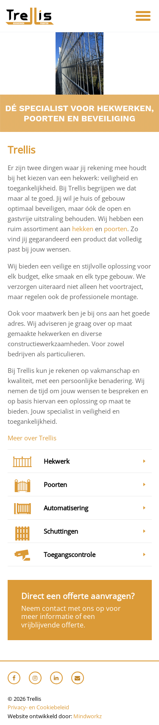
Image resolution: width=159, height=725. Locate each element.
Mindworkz (87, 716)
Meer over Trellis (32, 438)
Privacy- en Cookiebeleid (38, 707)
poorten (115, 228)
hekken (83, 228)
